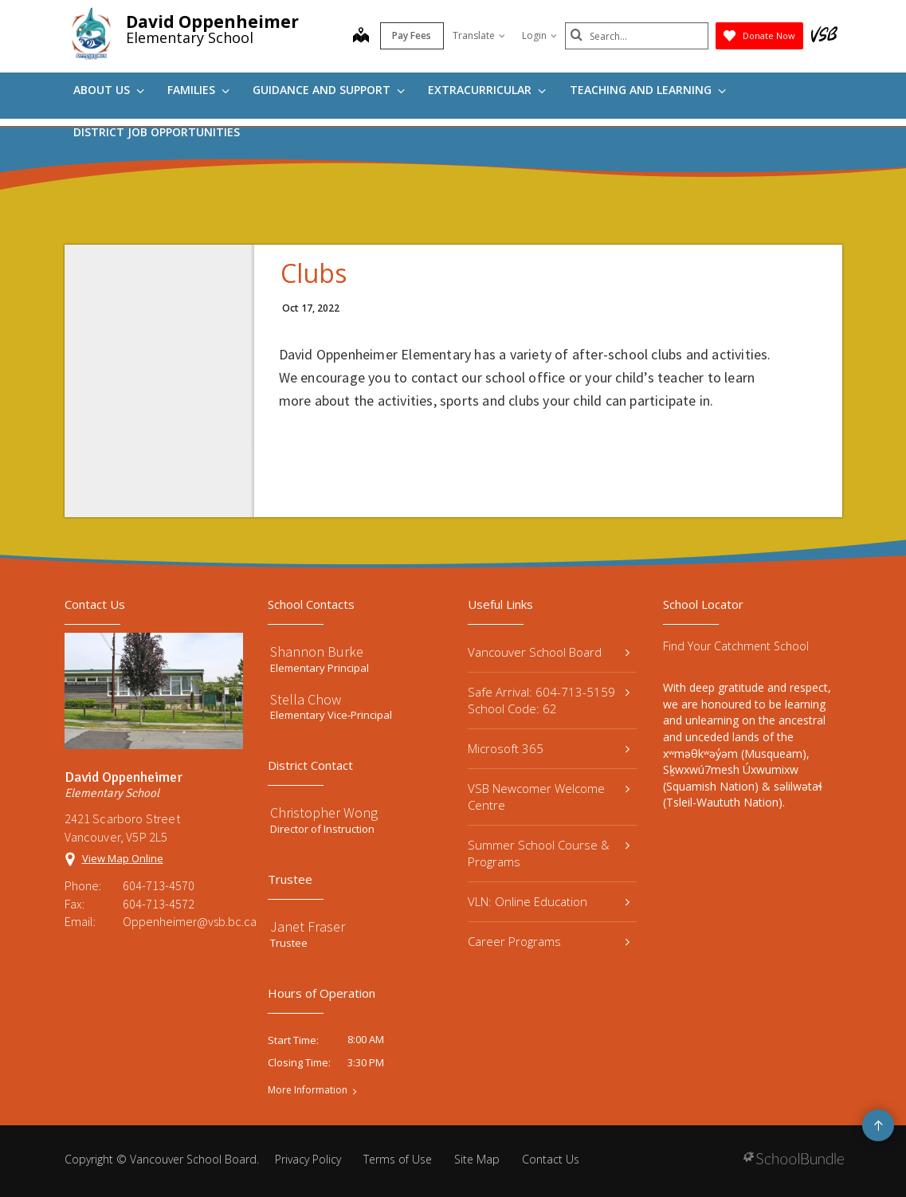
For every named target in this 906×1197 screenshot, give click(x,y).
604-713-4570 (158, 885)
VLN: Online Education (549, 901)
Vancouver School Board (549, 652)
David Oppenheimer (212, 21)
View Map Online (122, 858)
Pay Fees (411, 35)
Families (198, 89)
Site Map (477, 1159)
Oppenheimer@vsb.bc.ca (183, 921)
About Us (108, 89)
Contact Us (550, 1159)
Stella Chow (305, 699)
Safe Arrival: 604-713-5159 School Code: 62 (549, 700)
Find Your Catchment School (736, 645)
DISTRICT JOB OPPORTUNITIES (156, 131)
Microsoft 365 (549, 748)
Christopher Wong (324, 812)
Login (539, 35)
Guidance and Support (329, 89)
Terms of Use (397, 1159)
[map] (361, 37)
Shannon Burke (316, 651)
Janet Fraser (307, 926)
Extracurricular (487, 89)
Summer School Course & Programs (549, 853)
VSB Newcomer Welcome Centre (549, 796)
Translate (479, 35)
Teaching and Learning (648, 89)
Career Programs (549, 941)
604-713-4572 (158, 904)
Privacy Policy (308, 1159)
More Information (307, 1090)
